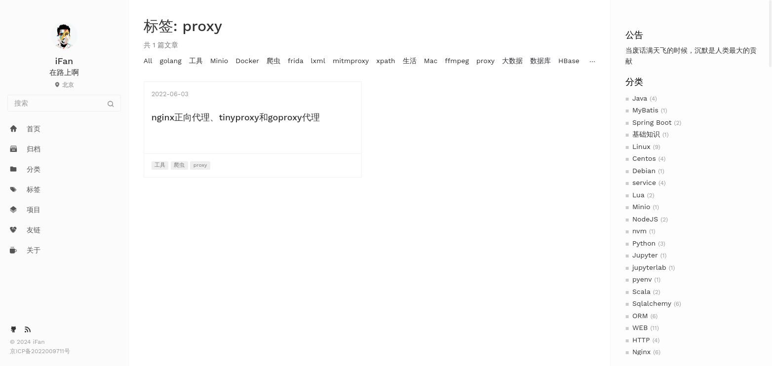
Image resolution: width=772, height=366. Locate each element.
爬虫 (273, 61)
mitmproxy (351, 61)
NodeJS (645, 219)
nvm (639, 231)
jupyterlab (649, 267)
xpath (385, 61)
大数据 (512, 61)
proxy (485, 61)
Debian (644, 171)
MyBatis (645, 110)
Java (639, 98)
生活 (410, 61)
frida (296, 61)
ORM (640, 316)
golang (170, 61)
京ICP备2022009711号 (40, 351)
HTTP (641, 340)
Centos (644, 158)
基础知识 (646, 134)
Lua (638, 195)
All (148, 61)
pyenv (642, 279)
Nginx (641, 352)
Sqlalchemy (651, 303)
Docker (247, 61)
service (644, 182)
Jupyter (645, 255)
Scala (641, 291)
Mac (431, 61)
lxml (318, 61)
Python (644, 243)
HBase (568, 61)
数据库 (540, 61)
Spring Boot (652, 122)
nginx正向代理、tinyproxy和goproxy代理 (236, 117)
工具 (196, 61)
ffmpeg (457, 61)
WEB (640, 327)
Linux (641, 146)
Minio (641, 207)
